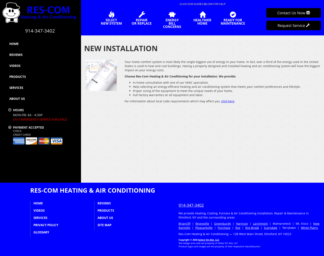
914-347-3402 (191, 205)
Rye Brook (252, 228)
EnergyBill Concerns (172, 19)
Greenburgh (222, 224)
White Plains (309, 228)
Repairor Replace (142, 18)
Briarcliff (185, 224)
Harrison (242, 224)
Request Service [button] (294, 25)
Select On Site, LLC (208, 239)
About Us (17, 99)
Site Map (104, 225)
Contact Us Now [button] (293, 12)
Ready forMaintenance (233, 18)
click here (227, 101)
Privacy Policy (45, 225)
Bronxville (202, 224)
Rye (237, 228)
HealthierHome (202, 18)
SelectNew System (111, 18)
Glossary (41, 232)
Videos (14, 66)
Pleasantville (204, 228)
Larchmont (260, 224)
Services (16, 88)
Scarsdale (270, 228)
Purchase (224, 228)
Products (17, 77)
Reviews (16, 55)
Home (14, 44)
